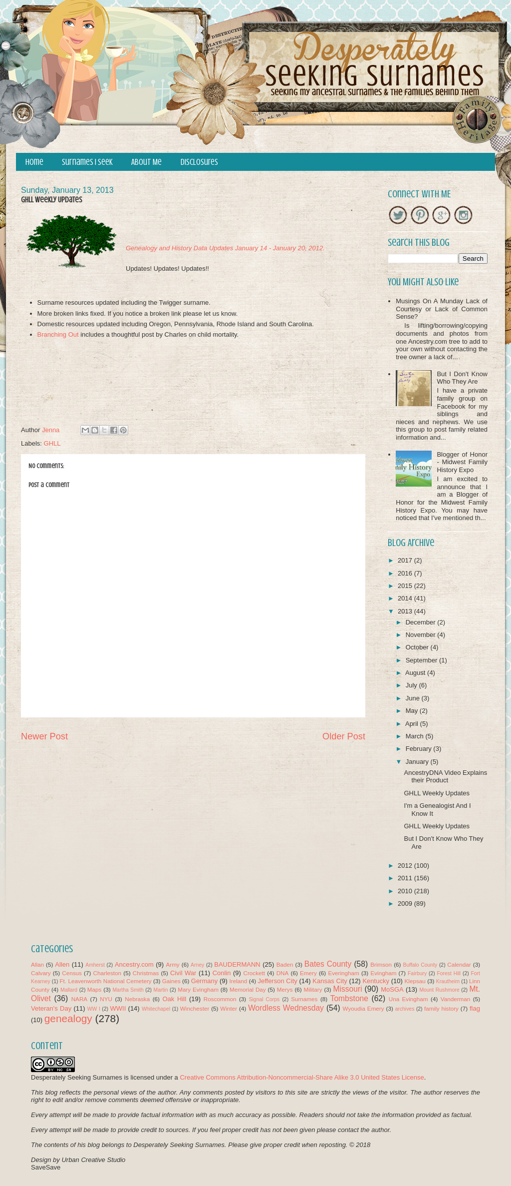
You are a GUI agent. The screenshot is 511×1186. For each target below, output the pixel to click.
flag (475, 1008)
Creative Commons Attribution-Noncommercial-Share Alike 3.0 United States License (302, 1077)
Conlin (222, 973)
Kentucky (375, 981)
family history (441, 1008)
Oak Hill (174, 999)
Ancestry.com (134, 964)
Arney (197, 965)
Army (172, 964)
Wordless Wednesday (286, 1008)
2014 (406, 598)
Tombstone (349, 998)
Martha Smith (127, 990)
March (416, 736)
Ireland (239, 981)
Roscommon (220, 999)
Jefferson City (277, 981)
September (422, 660)
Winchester (194, 1008)
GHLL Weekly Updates (437, 793)
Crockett (254, 973)
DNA (282, 973)
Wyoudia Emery (363, 1008)
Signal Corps (264, 999)
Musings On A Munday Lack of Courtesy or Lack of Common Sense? (442, 308)
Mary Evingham (198, 989)
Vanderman (456, 999)
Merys (285, 989)
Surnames (304, 999)
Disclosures (199, 162)
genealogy (68, 1018)
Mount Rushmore (439, 990)
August (416, 672)
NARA (79, 999)
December (422, 622)
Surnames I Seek (87, 162)
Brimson (381, 964)
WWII (118, 1008)
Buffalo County (420, 965)
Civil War (183, 973)
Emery (308, 973)
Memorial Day (248, 989)
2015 (406, 586)
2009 (406, 903)
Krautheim (448, 981)
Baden (284, 964)
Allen (62, 964)
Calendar (459, 964)
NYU (106, 999)
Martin (161, 990)
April (412, 723)
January (418, 761)
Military (313, 989)
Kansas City (329, 981)
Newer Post (44, 736)
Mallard (68, 990)
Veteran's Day (51, 1008)
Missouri (347, 989)
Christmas (146, 973)
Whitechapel (156, 1009)
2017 (406, 560)
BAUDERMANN (237, 964)
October (418, 647)
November (422, 634)
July (412, 685)
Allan (37, 964)
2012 (406, 865)
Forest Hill (449, 973)
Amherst (95, 965)
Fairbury (417, 973)
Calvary (41, 973)
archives (405, 1009)
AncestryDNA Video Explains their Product (445, 776)
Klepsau (415, 981)
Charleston (107, 973)
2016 (406, 573)
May (413, 710)
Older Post (343, 736)
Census (72, 973)
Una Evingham (408, 999)
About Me (146, 162)
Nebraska (137, 999)
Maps (94, 989)
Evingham (383, 973)
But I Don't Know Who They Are (462, 378)
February (420, 748)
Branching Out (58, 334)
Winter (228, 1008)
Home (34, 162)
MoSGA (392, 989)
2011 (406, 878)
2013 (406, 611)
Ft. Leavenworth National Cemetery (105, 981)
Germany (204, 981)
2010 (406, 891)
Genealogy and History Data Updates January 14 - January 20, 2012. (225, 248)
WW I (93, 1009)
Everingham (343, 973)
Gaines (171, 981)
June (414, 698)
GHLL (52, 443)
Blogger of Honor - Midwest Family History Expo (462, 462)
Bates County (327, 964)
